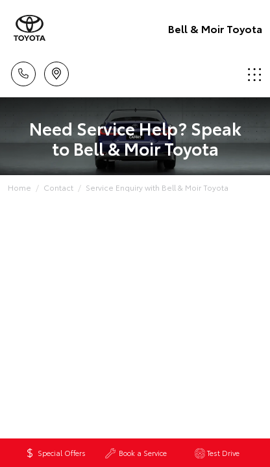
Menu (254, 74)
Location (56, 72)
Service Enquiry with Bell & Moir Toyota (157, 187)
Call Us (23, 72)
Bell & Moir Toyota (215, 28)
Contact (58, 187)
